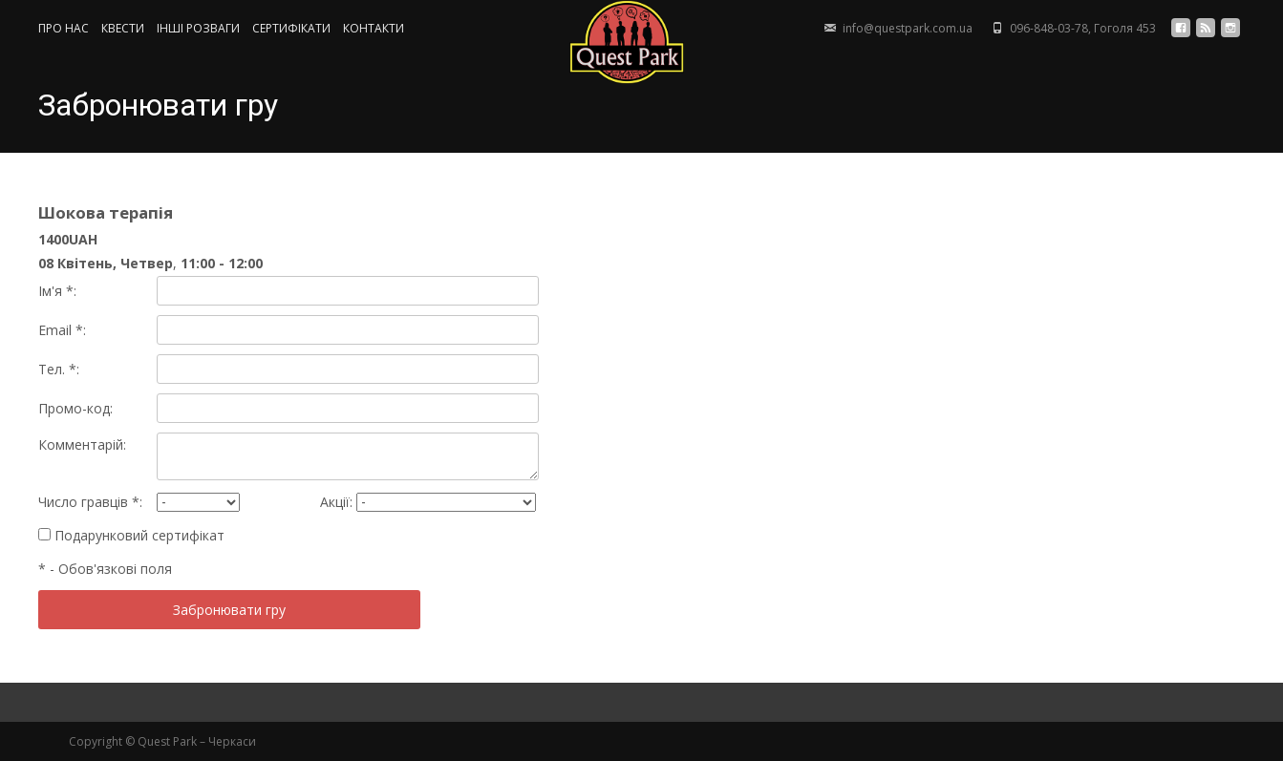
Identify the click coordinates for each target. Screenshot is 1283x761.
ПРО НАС (63, 28)
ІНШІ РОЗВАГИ (198, 28)
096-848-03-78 (1049, 28)
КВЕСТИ (122, 28)
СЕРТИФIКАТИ (291, 28)
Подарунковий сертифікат (131, 535)
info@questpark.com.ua (908, 28)
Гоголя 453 (1125, 28)
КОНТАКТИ (373, 28)
